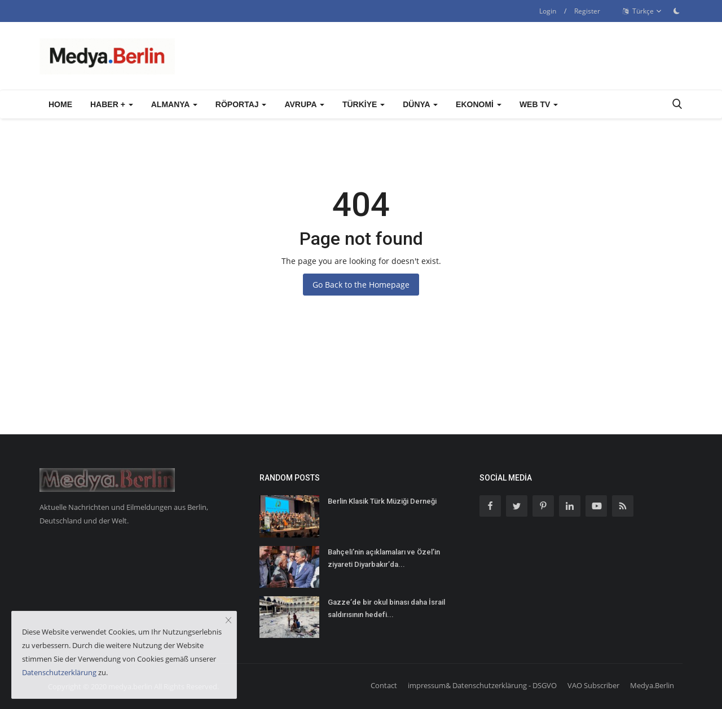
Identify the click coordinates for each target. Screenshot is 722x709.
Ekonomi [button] (478, 104)
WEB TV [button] (539, 104)
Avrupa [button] (304, 104)
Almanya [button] (174, 104)
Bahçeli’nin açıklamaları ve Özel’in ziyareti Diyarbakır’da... (384, 558)
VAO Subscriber (593, 685)
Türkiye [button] (363, 104)
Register (587, 11)
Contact (384, 685)
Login (547, 11)
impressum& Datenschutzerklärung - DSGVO (482, 685)
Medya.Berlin (652, 685)
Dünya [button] (420, 104)
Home (60, 104)
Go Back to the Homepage (361, 284)
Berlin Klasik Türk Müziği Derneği (382, 501)
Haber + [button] (111, 104)
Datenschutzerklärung (59, 672)
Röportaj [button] (241, 104)
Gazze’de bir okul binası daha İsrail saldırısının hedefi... (386, 608)
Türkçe (642, 11)
